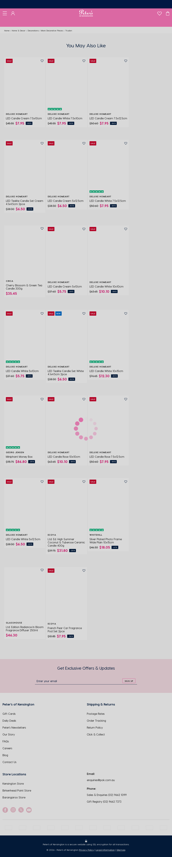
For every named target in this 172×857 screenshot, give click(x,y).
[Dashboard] (13, 13)
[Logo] (86, 13)
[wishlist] (159, 12)
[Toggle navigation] (5, 13)
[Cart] (167, 13)
